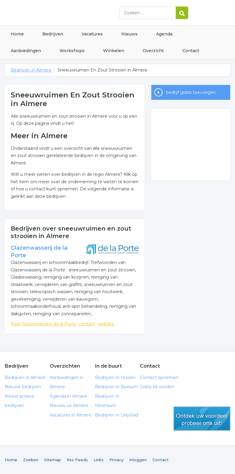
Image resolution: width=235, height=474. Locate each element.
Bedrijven (52, 34)
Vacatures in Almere (70, 415)
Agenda (164, 34)
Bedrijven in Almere (79, 12)
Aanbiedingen (26, 50)
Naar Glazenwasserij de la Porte (43, 324)
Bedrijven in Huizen (115, 377)
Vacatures (92, 34)
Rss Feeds (77, 459)
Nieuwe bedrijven (23, 386)
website (106, 324)
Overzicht (153, 50)
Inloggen (138, 459)
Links (99, 459)
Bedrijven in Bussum (116, 386)
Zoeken (30, 459)
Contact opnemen (159, 377)
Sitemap (52, 459)
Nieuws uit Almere (69, 405)
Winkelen (113, 50)
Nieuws (129, 34)
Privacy (116, 459)
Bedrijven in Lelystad (116, 415)
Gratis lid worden (157, 386)
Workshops (72, 50)
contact (87, 324)
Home (17, 34)
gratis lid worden (202, 419)
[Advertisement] (190, 144)
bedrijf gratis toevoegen (191, 92)
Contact (190, 50)
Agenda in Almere (68, 396)
